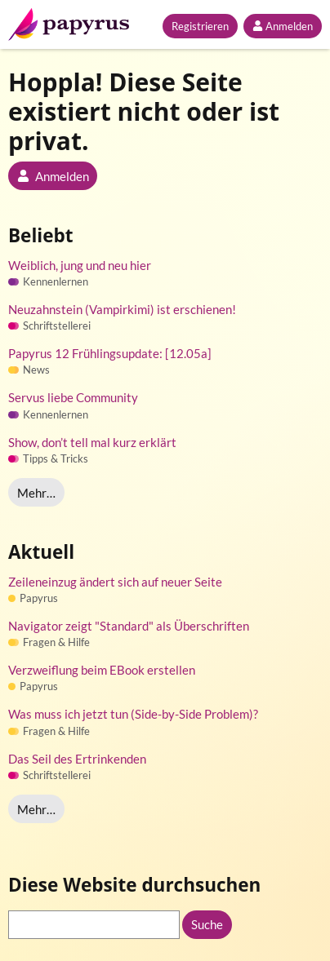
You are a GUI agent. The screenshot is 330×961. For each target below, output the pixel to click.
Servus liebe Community (73, 397)
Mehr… (36, 492)
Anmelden (282, 26)
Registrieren (200, 26)
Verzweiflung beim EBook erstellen (101, 669)
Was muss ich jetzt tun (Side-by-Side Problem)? (133, 713)
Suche (207, 924)
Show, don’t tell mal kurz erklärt (92, 442)
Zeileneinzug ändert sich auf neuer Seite (115, 581)
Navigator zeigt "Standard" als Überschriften (128, 625)
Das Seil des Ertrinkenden (77, 758)
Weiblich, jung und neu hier (79, 265)
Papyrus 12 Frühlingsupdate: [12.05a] (110, 353)
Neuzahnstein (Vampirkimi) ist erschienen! (122, 309)
